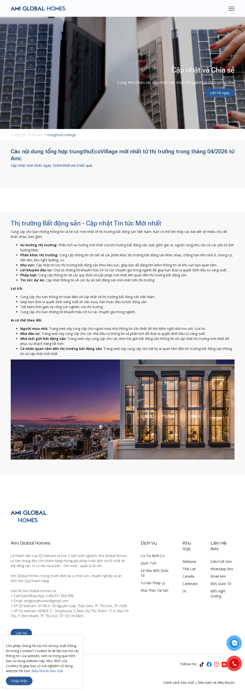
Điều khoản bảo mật (47, 671)
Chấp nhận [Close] (19, 681)
